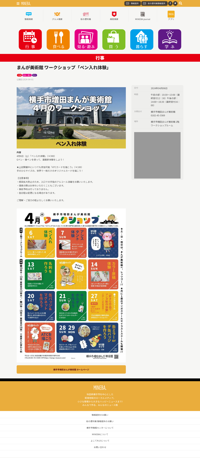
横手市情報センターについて (100, 428)
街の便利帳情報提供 (154, 3)
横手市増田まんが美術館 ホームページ (71, 370)
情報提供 (132, 3)
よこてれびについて (100, 441)
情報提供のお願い (100, 415)
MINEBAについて (100, 434)
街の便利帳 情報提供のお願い (100, 421)
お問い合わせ (100, 447)
